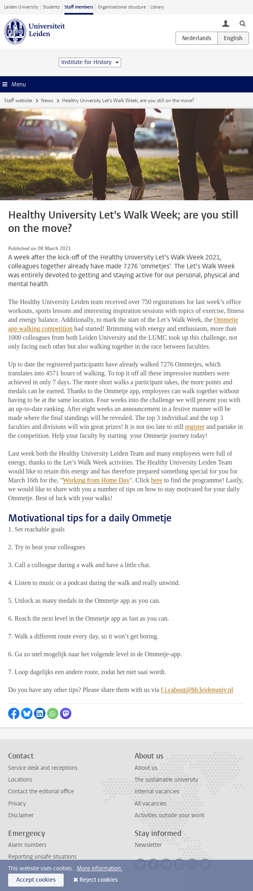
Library (157, 7)
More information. (99, 868)
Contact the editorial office (41, 791)
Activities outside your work (169, 815)
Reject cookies (98, 880)
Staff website (18, 100)
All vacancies (150, 803)
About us (146, 768)
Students (51, 7)
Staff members (78, 7)
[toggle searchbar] (242, 23)
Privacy (17, 803)
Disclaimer (21, 815)
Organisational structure (122, 7)
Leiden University (21, 7)
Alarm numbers (27, 845)
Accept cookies (36, 880)
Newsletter (148, 845)
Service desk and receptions (42, 768)
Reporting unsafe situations (42, 857)
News (47, 100)
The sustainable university (166, 780)
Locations (20, 780)
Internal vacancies (157, 791)
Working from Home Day (96, 480)
